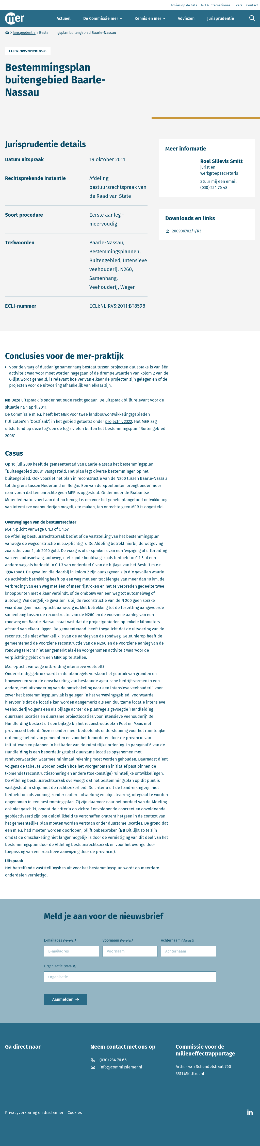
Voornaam (117, 940)
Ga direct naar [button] (23, 1047)
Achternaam (177, 940)
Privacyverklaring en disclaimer (34, 1112)
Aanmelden (62, 999)
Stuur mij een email (224, 181)
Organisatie (60, 966)
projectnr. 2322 (118, 421)
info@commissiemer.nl (116, 1067)
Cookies (75, 1112)
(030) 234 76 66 (108, 1060)
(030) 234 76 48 (224, 187)
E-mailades (59, 940)
